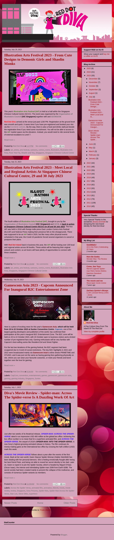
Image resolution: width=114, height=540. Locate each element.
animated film (37, 488)
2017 (89, 181)
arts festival (24, 150)
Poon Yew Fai (14, 153)
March (92, 151)
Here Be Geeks (93, 257)
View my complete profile (94, 331)
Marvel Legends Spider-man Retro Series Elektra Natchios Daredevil (96, 271)
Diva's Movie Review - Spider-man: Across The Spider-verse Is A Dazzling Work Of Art (39, 395)
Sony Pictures (32, 491)
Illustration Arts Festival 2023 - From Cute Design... (95, 103)
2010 (89, 206)
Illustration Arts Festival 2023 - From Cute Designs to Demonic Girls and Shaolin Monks (38, 59)
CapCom (14, 375)
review (13, 491)
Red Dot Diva (92, 323)
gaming (7, 378)
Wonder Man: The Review (97, 259)
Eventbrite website (17, 127)
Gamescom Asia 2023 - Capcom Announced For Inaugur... (95, 123)
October (92, 86)
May (91, 148)
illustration (55, 150)
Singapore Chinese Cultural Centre (59, 153)
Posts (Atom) (45, 510)
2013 (89, 195)
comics (41, 150)
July (91, 97)
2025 (89, 68)
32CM (53, 117)
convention (23, 375)
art (12, 150)
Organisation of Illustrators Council (19, 224)
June (91, 144)
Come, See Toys (94, 266)
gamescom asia (64, 375)
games (44, 375)
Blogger (64, 535)
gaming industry (17, 378)
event (47, 150)
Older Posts (69, 503)
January (92, 158)
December (93, 79)
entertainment (35, 375)
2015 (89, 188)
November (93, 82)
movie (61, 488)
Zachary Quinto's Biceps (97, 290)
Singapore (40, 153)
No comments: (42, 146)
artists (16, 150)
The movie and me (95, 281)
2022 (89, 163)
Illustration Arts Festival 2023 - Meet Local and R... (95, 113)
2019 (89, 174)
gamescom (52, 375)
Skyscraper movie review (96, 283)
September (93, 89)
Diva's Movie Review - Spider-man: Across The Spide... (94, 135)
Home (40, 503)
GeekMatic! (92, 245)
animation (48, 488)
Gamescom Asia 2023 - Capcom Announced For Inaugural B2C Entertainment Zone (38, 287)
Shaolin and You (28, 153)
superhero (33, 494)
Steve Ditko (23, 494)
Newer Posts (10, 503)
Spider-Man (43, 491)
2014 (89, 192)
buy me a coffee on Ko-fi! (96, 55)
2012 (89, 199)
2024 (89, 72)
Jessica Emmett (99, 222)
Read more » (9, 140)
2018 (89, 177)
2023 (89, 75)
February (93, 155)
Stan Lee (13, 494)
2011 (89, 203)
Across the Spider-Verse (21, 488)
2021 (89, 167)
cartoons (34, 150)
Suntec (38, 378)
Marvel (55, 488)
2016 (89, 185)
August (92, 93)
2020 (89, 170)
